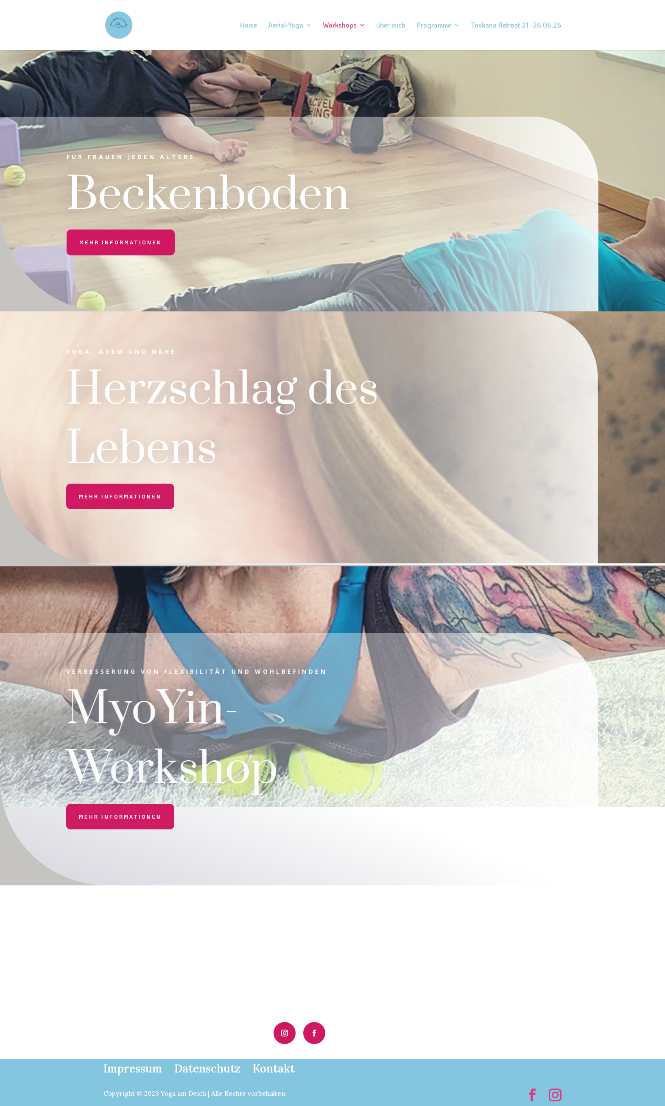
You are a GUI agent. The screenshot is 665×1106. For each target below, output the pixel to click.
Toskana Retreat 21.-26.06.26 (516, 25)
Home (248, 25)
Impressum (132, 1068)
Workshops (340, 25)
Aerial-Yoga (285, 25)
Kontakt (274, 1068)
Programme (433, 25)
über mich (390, 25)
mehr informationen (120, 242)
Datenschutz (207, 1068)
